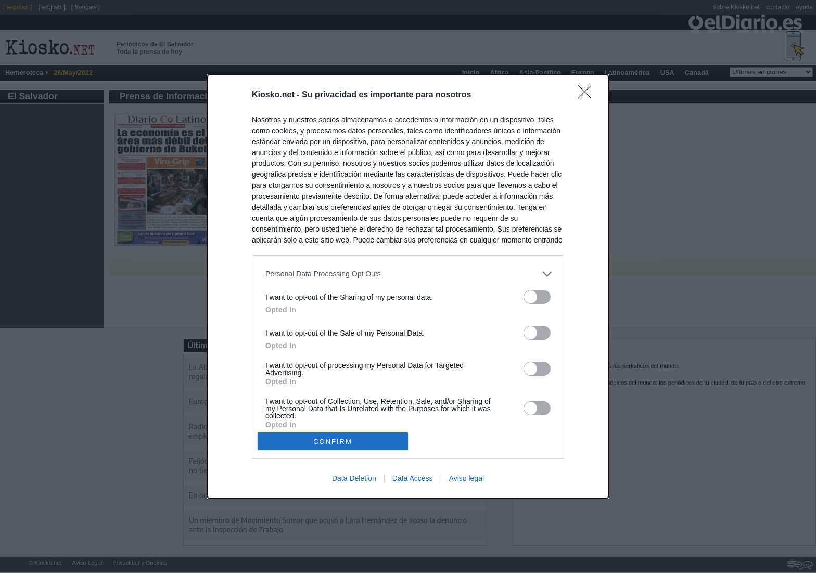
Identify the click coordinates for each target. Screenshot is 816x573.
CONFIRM (332, 441)
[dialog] (408, 286)
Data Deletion (354, 478)
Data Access (412, 478)
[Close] (588, 95)
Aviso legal (466, 478)
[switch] (537, 297)
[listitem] (408, 274)
